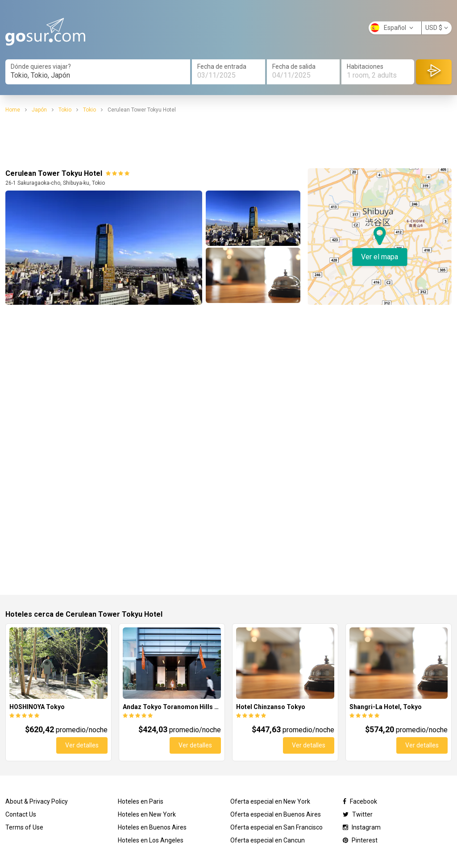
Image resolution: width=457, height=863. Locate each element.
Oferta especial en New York (270, 801)
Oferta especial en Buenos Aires (275, 814)
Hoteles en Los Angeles (150, 840)
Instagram (362, 827)
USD (436, 27)
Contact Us (20, 814)
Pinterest (360, 840)
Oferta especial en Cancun (267, 840)
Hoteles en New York (147, 814)
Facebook (360, 801)
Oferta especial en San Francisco (276, 827)
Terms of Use (24, 827)
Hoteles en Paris (140, 801)
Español (391, 27)
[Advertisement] (228, 141)
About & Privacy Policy (36, 801)
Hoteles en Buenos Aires (152, 827)
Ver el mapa (379, 257)
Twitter (358, 814)
